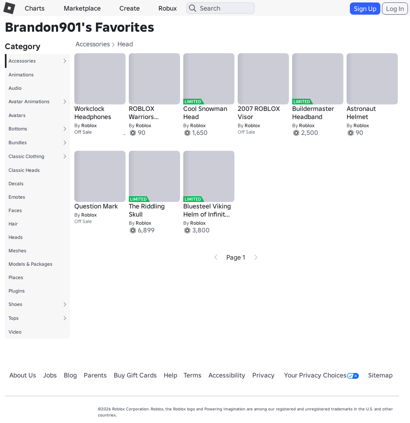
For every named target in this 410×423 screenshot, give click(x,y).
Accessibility (226, 375)
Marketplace (82, 8)
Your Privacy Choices (321, 375)
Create (129, 8)
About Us (22, 375)
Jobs (50, 375)
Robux (167, 8)
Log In (395, 8)
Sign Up (365, 8)
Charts (35, 8)
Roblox (89, 125)
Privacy (263, 375)
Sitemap (380, 375)
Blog (70, 375)
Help (170, 375)
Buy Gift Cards (135, 375)
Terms (193, 375)
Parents (95, 375)
